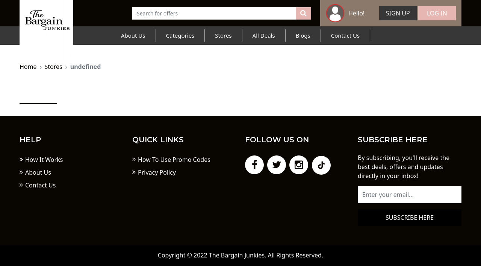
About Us (133, 35)
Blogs (303, 35)
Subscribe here (410, 217)
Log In (437, 13)
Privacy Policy (157, 172)
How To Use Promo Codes (174, 159)
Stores (223, 35)
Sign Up (398, 13)
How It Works (44, 159)
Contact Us (345, 35)
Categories (180, 35)
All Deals (264, 35)
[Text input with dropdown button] (214, 13)
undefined (85, 66)
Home (28, 66)
